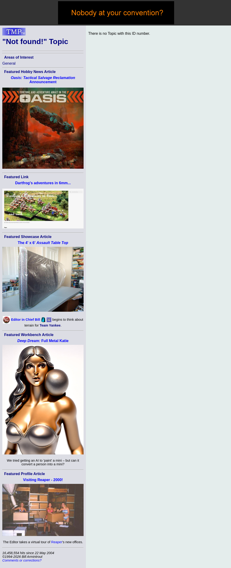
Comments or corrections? (22, 560)
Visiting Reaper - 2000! (43, 480)
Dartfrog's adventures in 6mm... (43, 183)
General (9, 63)
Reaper (56, 542)
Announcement (43, 80)
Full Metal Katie (43, 341)
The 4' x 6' (43, 243)
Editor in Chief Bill (25, 319)
